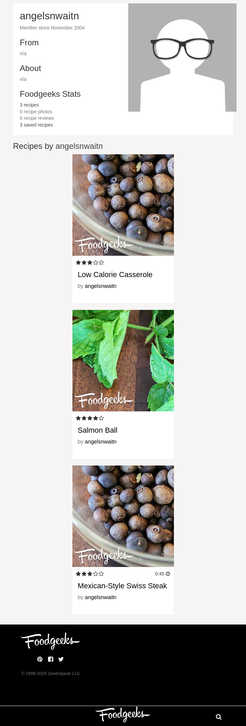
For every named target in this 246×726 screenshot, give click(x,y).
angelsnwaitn (79, 146)
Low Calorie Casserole (115, 274)
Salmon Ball (97, 430)
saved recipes (36, 125)
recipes (29, 105)
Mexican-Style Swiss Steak (122, 586)
